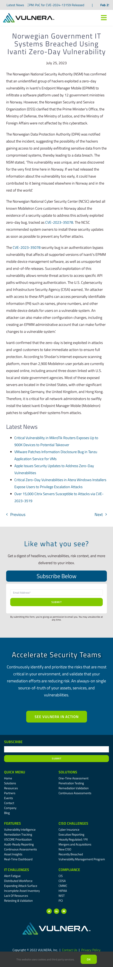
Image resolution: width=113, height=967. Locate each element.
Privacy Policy (91, 949)
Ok (89, 959)
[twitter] (49, 911)
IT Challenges (16, 869)
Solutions (68, 772)
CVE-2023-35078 (59, 222)
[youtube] (64, 911)
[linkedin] (56, 911)
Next (99, 514)
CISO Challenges (73, 823)
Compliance (69, 869)
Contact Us (69, 949)
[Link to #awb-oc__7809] (104, 17)
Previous (17, 514)
